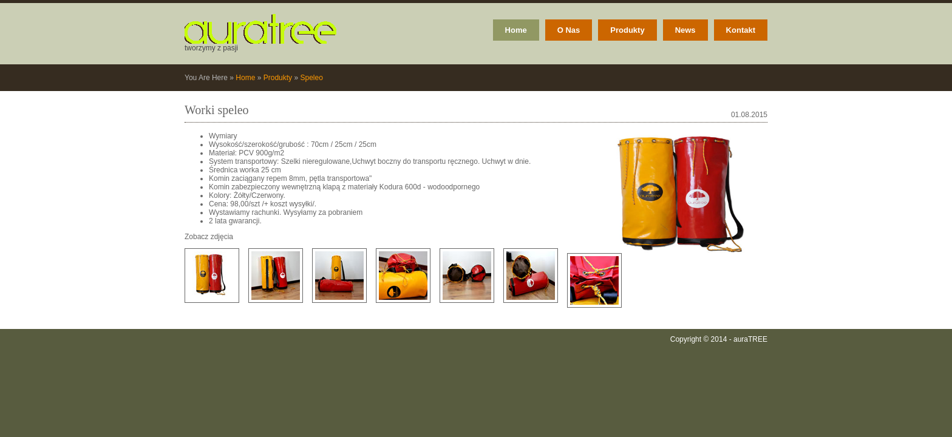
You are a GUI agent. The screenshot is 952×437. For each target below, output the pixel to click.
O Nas (568, 30)
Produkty (627, 30)
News (685, 30)
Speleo (311, 77)
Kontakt (740, 30)
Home (516, 30)
